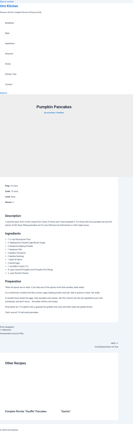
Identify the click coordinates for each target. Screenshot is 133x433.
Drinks (8, 64)
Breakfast (9, 23)
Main (7, 33)
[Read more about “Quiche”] (87, 405)
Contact (8, 84)
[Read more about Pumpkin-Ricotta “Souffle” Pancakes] (31, 405)
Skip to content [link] (7, 1)
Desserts (9, 53)
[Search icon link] (3, 93)
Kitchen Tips (10, 74)
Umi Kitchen (9, 6)
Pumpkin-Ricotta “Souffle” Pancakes (26, 411)
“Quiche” (66, 411)
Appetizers (10, 43)
